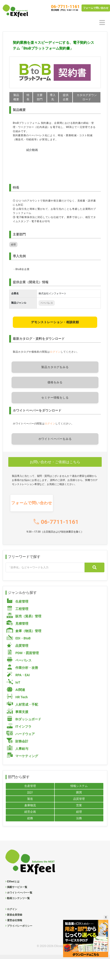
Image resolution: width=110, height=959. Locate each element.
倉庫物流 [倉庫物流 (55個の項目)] (30, 809)
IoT (13, 686)
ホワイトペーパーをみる (55, 443)
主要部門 (40, 97)
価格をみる (55, 386)
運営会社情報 (14, 924)
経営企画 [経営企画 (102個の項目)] (30, 816)
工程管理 (17, 612)
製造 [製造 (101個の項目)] (30, 803)
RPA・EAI (18, 679)
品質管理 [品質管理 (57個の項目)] (79, 803)
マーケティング (22, 759)
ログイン (55, 356)
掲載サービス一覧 (17, 891)
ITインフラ (18, 730)
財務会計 (17, 745)
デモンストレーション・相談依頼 (55, 326)
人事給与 (17, 752)
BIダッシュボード (23, 723)
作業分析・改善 (22, 671)
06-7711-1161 (65, 6)
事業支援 (17, 715)
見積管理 (17, 627)
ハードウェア (20, 737)
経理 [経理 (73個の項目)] (79, 816)
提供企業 (66, 97)
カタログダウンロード (87, 97)
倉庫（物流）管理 (23, 634)
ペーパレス (46, 307)
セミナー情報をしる (55, 402)
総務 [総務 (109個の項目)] (30, 822)
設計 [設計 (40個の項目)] (30, 796)
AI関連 (15, 693)
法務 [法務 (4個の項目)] (79, 822)
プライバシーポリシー (19, 930)
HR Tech (17, 701)
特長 (28, 97)
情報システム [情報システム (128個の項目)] (79, 790)
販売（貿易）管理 (23, 620)
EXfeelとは (13, 885)
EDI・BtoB (18, 642)
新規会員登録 (14, 919)
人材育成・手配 (22, 708)
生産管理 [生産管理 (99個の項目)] (30, 790)
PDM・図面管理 (22, 656)
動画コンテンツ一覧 (18, 902)
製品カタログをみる (55, 371)
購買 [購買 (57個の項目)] (79, 796)
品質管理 (17, 649)
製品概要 (16, 97)
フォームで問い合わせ (95, 7)
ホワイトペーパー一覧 (19, 896)
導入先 (52, 99)
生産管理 (17, 605)
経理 (13, 248)
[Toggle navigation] (102, 22)
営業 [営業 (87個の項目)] (79, 809)
